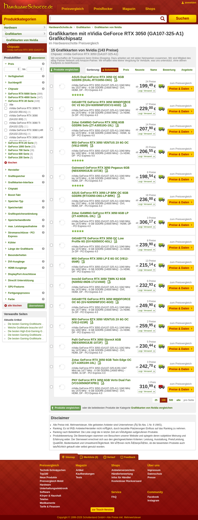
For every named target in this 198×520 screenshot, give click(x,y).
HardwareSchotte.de (60, 27)
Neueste (138, 70)
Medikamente (47, 503)
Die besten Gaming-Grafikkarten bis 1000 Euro (33, 335)
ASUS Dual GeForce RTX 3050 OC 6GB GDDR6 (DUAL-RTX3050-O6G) (98, 78)
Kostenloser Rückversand (126, 481)
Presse (151, 477)
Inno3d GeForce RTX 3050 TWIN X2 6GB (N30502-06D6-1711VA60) (99, 280)
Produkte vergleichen (64, 69)
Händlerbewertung (122, 473)
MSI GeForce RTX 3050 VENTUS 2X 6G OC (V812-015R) (100, 321)
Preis (124, 70)
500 (171, 400)
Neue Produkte (48, 477)
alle (179, 400)
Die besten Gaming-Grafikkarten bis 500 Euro (32, 338)
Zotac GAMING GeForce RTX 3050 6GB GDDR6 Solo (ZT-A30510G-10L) (98, 124)
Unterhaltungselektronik (54, 488)
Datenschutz (154, 473)
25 (156, 400)
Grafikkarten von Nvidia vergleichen (152, 407)
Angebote (185, 70)
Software (45, 492)
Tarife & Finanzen (50, 506)
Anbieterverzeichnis (123, 470)
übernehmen (36, 305)
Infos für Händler (121, 477)
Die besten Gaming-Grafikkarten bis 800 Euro (32, 324)
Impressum (153, 470)
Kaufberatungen (85, 473)
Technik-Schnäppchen (52, 470)
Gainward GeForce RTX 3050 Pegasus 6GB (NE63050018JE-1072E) (101, 169)
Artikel (79, 470)
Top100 (44, 473)
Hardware (10, 27)
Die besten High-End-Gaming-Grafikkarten (31, 331)
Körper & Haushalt (50, 495)
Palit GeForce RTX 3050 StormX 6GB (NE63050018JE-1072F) (96, 341)
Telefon (44, 499)
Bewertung (167, 70)
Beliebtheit (109, 70)
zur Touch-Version (102, 509)
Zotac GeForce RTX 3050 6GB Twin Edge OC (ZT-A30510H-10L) (101, 361)
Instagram (153, 500)
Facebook (153, 496)
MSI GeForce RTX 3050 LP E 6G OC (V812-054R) (100, 260)
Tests (79, 477)
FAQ (114, 496)
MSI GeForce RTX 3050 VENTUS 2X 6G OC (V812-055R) (100, 144)
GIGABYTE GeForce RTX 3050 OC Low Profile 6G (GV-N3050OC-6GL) (98, 240)
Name (152, 70)
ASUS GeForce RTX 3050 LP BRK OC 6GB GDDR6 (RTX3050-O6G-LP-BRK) (100, 194)
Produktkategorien (20, 19)
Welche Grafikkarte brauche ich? (25, 327)
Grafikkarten (13, 33)
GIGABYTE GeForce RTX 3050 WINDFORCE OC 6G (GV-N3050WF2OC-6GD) (101, 300)
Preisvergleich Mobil (51, 481)
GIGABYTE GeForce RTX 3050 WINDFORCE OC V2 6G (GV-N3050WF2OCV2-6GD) (101, 103)
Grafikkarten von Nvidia (22, 40)
